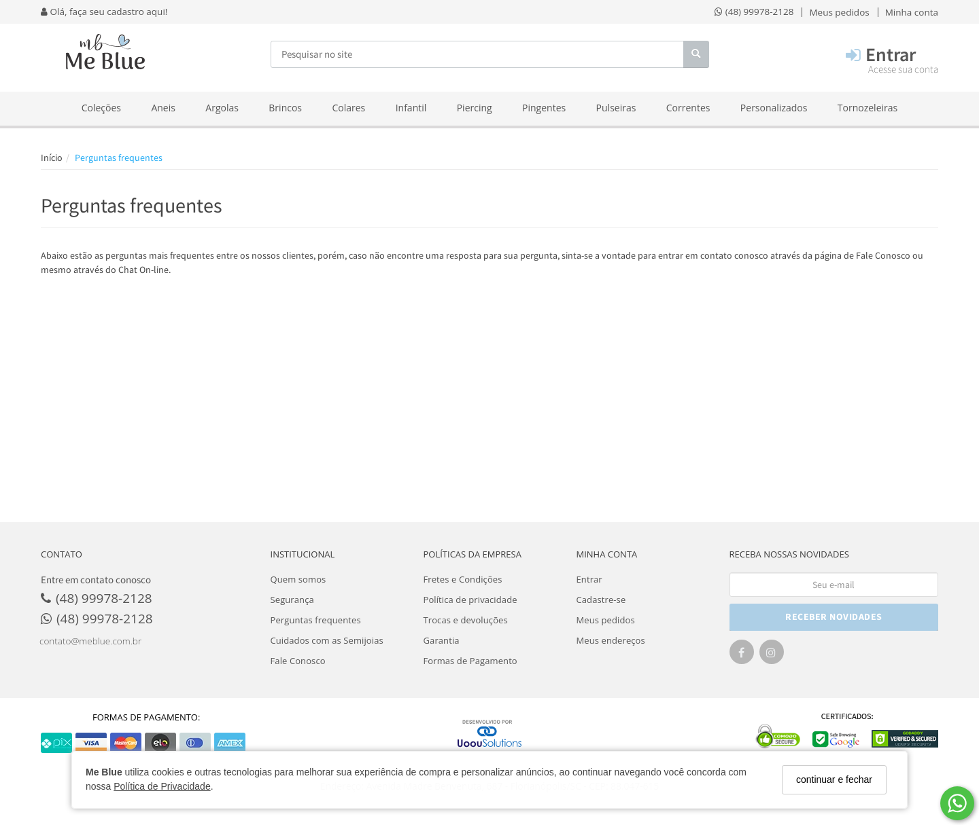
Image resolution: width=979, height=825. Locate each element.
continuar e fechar (834, 779)
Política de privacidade (470, 599)
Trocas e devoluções (466, 620)
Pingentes (544, 107)
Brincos (285, 107)
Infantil (411, 107)
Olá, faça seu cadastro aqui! (104, 11)
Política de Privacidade (162, 786)
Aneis (163, 107)
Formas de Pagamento (470, 661)
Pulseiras (616, 107)
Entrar (589, 579)
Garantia (442, 640)
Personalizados (774, 107)
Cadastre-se (601, 599)
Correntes (688, 107)
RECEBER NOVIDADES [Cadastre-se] (833, 616)
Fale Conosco (883, 255)
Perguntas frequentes (316, 620)
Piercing (474, 107)
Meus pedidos (606, 620)
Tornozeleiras (867, 107)
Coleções (101, 107)
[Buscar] (696, 54)
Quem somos (298, 579)
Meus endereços (611, 640)
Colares (348, 107)
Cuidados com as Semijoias (327, 640)
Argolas (222, 107)
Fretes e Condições (463, 579)
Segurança (292, 599)
